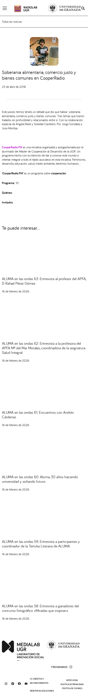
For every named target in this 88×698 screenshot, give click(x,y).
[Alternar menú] (5, 8)
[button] (83, 8)
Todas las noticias (12, 21)
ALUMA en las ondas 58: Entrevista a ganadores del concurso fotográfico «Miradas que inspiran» (40, 608)
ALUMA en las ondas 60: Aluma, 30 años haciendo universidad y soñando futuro (40, 479)
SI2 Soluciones (46, 690)
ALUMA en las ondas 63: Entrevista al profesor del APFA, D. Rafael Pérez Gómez (44, 281)
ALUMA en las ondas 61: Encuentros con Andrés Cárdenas (38, 414)
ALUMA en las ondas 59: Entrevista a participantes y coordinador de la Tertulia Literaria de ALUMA (41, 543)
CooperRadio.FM (12, 147)
